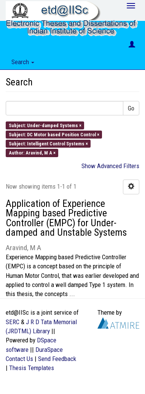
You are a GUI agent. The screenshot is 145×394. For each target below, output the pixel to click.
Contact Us (19, 358)
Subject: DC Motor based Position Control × (54, 134)
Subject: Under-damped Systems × (45, 125)
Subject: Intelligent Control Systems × (48, 144)
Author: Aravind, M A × (32, 153)
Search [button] (22, 62)
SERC (12, 322)
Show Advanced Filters (110, 166)
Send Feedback (57, 358)
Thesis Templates (31, 368)
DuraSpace (49, 349)
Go (131, 108)
